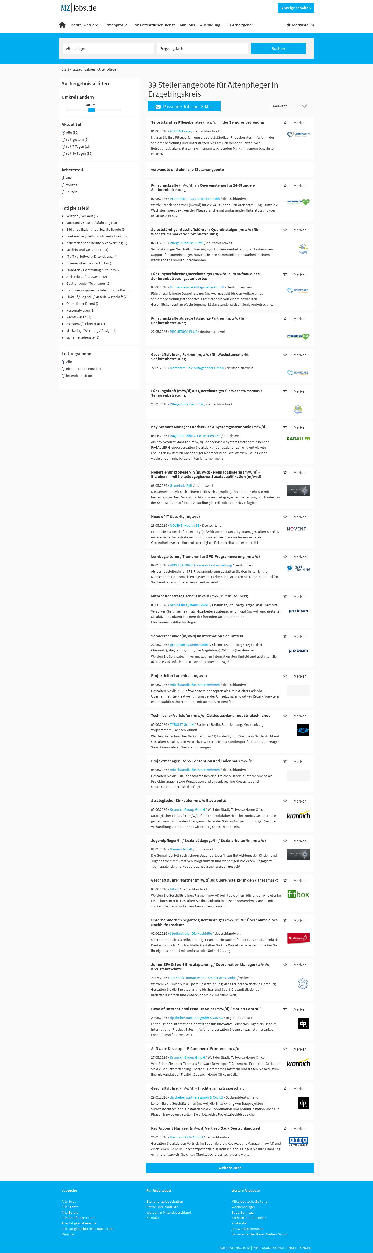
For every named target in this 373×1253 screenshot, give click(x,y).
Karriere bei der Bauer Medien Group (260, 1234)
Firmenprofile (115, 24)
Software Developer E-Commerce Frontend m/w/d (195, 1048)
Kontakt (153, 1217)
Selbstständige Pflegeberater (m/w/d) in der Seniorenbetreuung (207, 122)
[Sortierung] (285, 106)
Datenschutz (238, 1247)
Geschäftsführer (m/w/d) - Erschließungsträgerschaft (197, 1088)
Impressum (262, 1247)
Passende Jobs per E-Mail (184, 106)
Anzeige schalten (296, 7)
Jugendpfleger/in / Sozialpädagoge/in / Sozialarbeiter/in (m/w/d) (208, 840)
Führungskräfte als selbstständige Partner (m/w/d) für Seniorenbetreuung (198, 320)
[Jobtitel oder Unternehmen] (108, 48)
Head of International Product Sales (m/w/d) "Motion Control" (206, 1008)
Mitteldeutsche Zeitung (249, 1201)
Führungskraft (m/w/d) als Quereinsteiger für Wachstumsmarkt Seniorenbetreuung (206, 393)
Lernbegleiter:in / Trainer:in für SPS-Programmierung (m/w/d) (205, 556)
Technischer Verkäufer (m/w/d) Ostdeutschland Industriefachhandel (211, 715)
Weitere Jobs (229, 1167)
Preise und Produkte (162, 1207)
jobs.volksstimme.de (247, 1228)
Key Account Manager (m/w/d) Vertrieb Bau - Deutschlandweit (205, 1128)
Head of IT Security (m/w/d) (175, 516)
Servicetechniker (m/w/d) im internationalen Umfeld (197, 635)
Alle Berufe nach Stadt (79, 1217)
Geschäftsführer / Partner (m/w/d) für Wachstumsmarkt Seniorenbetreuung (200, 357)
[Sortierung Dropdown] (305, 106)
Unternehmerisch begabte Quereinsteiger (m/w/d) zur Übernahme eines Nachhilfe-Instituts (214, 922)
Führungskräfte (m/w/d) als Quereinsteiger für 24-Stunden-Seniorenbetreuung (203, 187)
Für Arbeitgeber (239, 24)
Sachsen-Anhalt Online (249, 1217)
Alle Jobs (69, 1201)
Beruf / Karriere (84, 24)
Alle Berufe (70, 1212)
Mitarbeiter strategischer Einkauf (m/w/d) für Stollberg (199, 596)
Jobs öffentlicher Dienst (154, 24)
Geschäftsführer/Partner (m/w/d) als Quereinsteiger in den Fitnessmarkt (214, 880)
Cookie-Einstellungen (292, 1247)
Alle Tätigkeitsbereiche (79, 1223)
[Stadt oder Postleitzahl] (202, 48)
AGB (222, 1247)
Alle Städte (70, 1207)
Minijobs (187, 24)
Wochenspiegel (243, 1207)
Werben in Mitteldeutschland (169, 1212)
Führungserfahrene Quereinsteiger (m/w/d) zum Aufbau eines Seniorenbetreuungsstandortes (205, 276)
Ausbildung (210, 24)
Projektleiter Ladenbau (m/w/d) (179, 675)
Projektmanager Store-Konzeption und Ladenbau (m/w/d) (202, 760)
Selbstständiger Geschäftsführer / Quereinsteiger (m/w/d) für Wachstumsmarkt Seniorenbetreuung (205, 232)
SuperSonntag (243, 1212)
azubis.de (239, 1223)
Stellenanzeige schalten (165, 1201)
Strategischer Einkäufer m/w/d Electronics (188, 800)
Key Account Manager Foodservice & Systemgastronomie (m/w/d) (209, 426)
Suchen (278, 48)
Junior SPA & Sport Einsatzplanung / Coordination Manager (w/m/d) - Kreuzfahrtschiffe (212, 967)
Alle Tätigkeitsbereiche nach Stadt (88, 1228)
